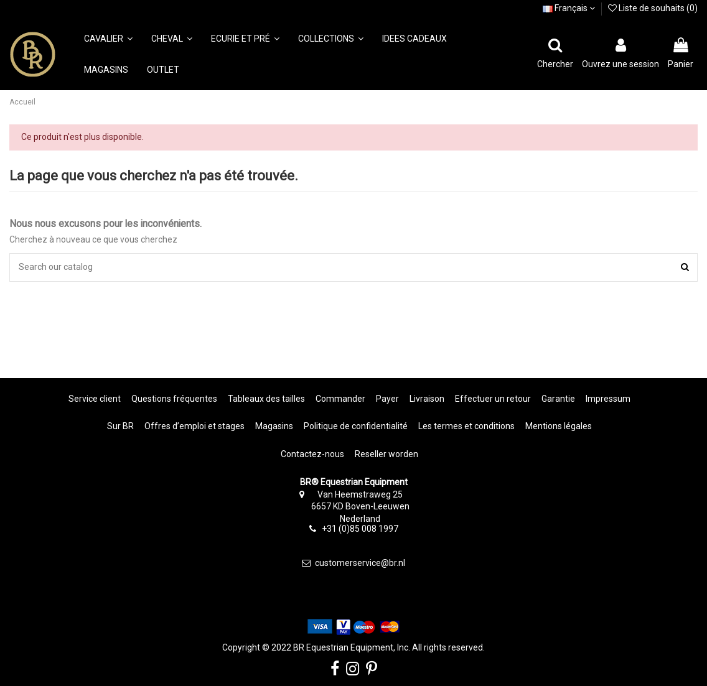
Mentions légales (558, 426)
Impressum (608, 399)
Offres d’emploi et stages (194, 426)
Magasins (274, 426)
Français (569, 8)
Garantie (558, 399)
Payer (387, 399)
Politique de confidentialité (356, 426)
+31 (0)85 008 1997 (360, 529)
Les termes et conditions (466, 426)
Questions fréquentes (174, 399)
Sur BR (120, 426)
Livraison (427, 399)
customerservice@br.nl (360, 563)
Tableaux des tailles (266, 399)
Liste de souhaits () (653, 8)
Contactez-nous (312, 454)
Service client (94, 399)
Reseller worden (386, 454)
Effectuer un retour (493, 399)
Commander (340, 399)
